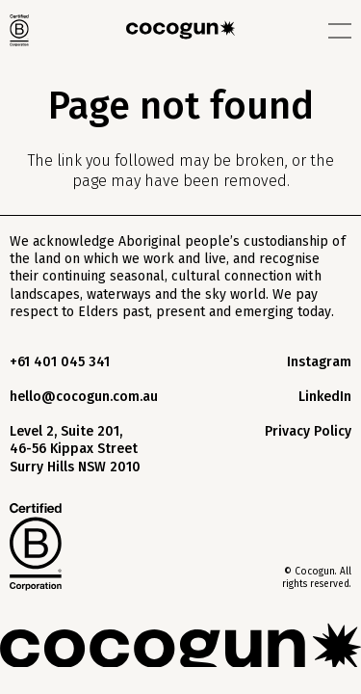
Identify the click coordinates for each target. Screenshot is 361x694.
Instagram (319, 362)
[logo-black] (180, 29)
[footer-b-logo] (36, 547)
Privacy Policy (308, 431)
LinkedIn (324, 396)
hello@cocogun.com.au (84, 396)
